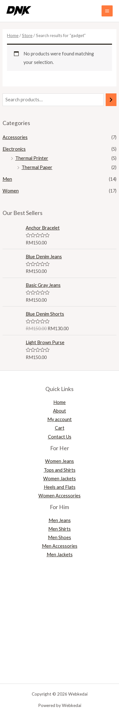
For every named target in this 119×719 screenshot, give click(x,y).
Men (7, 179)
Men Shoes (59, 537)
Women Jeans (59, 461)
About (59, 410)
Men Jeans (60, 520)
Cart (59, 428)
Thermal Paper (37, 167)
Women (11, 190)
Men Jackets (60, 554)
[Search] (111, 99)
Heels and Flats (60, 487)
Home (12, 35)
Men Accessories (59, 546)
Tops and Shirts (60, 470)
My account (59, 419)
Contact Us (59, 436)
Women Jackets (59, 478)
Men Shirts (59, 529)
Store (27, 35)
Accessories (15, 137)
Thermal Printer (31, 158)
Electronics (14, 149)
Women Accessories (59, 495)
